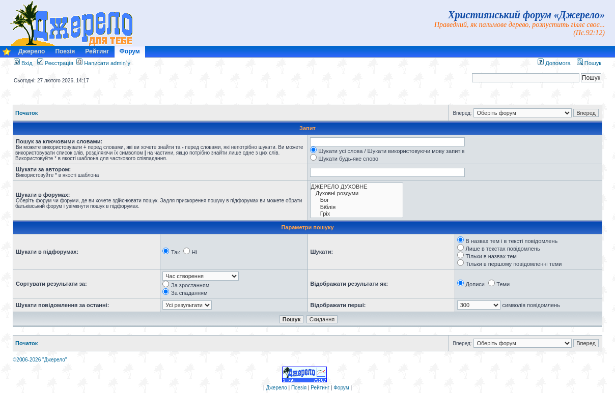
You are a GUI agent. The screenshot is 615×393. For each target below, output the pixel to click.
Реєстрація (55, 63)
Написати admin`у (107, 63)
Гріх (356, 213)
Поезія (65, 51)
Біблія (356, 207)
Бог (356, 200)
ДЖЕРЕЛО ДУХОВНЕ (356, 187)
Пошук (589, 63)
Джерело (31, 51)
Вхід (23, 63)
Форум (130, 51)
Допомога (554, 63)
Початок (26, 113)
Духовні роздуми (356, 193)
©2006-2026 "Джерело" (40, 359)
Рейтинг (97, 51)
